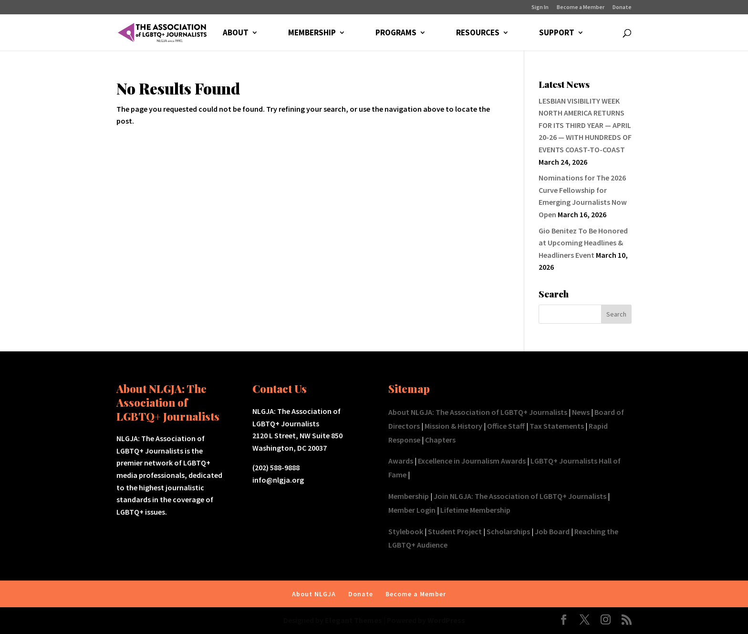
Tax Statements (557, 426)
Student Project (455, 531)
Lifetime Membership (475, 510)
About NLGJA (314, 594)
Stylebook (405, 531)
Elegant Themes (353, 620)
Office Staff (506, 426)
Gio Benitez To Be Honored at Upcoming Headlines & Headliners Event (583, 243)
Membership (408, 496)
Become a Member (580, 7)
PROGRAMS (395, 33)
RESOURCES (477, 33)
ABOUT (236, 33)
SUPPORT (556, 33)
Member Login (412, 510)
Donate (622, 7)
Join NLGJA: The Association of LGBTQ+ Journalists (520, 496)
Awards (400, 460)
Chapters (440, 439)
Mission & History (453, 426)
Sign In (540, 7)
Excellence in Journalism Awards (472, 460)
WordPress (446, 620)
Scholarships (508, 531)
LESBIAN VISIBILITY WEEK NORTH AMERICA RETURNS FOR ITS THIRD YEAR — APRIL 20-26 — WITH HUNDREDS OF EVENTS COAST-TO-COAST (585, 125)
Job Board (552, 531)
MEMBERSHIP (312, 33)
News (581, 412)
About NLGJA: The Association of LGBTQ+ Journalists (477, 412)
